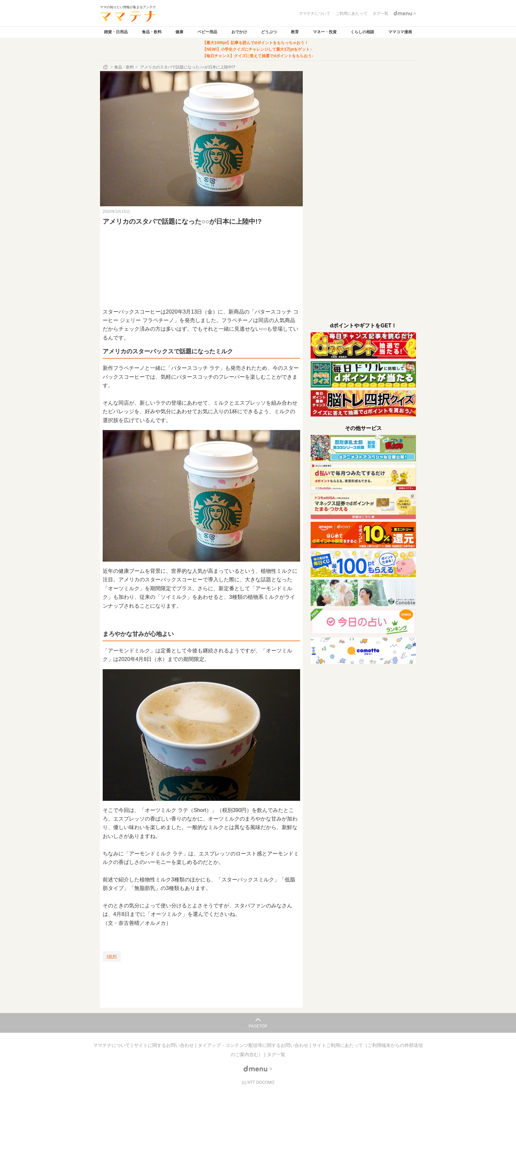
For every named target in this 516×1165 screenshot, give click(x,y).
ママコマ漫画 (400, 32)
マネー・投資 (325, 32)
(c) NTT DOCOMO (258, 1082)
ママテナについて (112, 1045)
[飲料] (112, 956)
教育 (295, 32)
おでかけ (239, 32)
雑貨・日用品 (116, 32)
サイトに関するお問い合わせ (164, 1045)
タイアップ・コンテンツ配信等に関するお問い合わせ (254, 1045)
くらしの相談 (362, 32)
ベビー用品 (207, 32)
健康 (179, 32)
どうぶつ (269, 32)
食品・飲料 (152, 32)
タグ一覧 (276, 1054)
